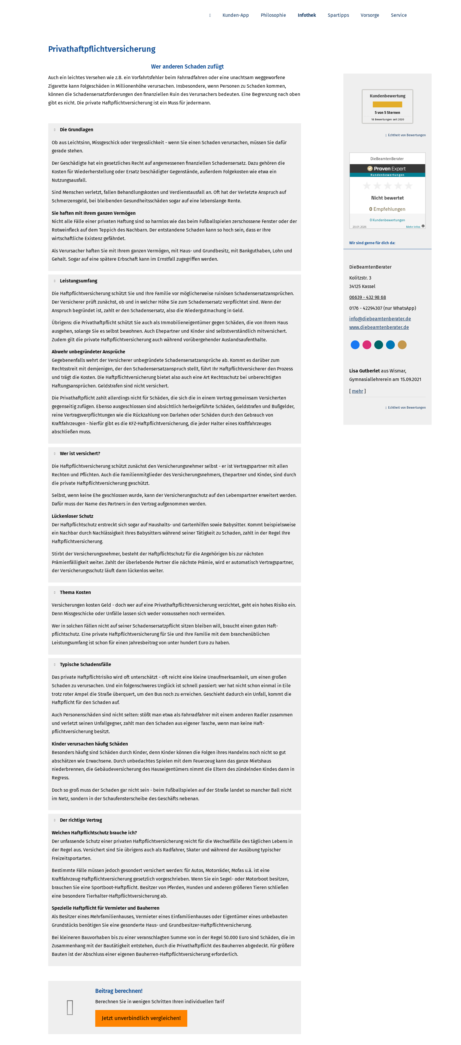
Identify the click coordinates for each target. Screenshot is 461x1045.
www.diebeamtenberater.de (379, 327)
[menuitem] (210, 15)
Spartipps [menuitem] (338, 15)
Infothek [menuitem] (307, 15)
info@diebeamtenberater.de (380, 319)
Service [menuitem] (399, 15)
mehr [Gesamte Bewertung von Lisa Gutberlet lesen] (357, 391)
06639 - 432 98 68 (367, 297)
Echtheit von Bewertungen (407, 135)
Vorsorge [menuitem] (370, 15)
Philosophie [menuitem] (273, 15)
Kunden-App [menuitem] (236, 15)
